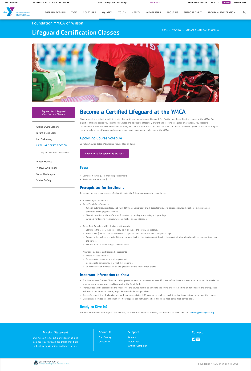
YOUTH (122, 12)
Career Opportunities (197, 2)
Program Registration (221, 12)
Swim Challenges (45, 174)
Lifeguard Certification (51, 145)
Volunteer (133, 341)
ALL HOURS (154, 2)
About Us (215, 2)
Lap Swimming (44, 139)
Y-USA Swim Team (46, 167)
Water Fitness (44, 161)
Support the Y (193, 12)
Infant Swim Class (46, 132)
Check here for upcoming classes (104, 153)
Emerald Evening (55, 12)
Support (133, 332)
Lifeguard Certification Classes (202, 30)
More (244, 12)
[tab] (53, 127)
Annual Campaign (137, 345)
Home (165, 30)
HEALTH (136, 12)
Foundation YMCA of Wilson (19, 12)
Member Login (240, 2)
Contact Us (105, 341)
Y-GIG (74, 12)
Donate (226, 2)
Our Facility (105, 337)
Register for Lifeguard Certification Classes (53, 113)
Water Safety (43, 180)
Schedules (89, 12)
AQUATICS (107, 12)
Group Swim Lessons (48, 126)
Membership (153, 12)
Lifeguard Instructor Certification (54, 152)
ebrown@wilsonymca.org (202, 312)
